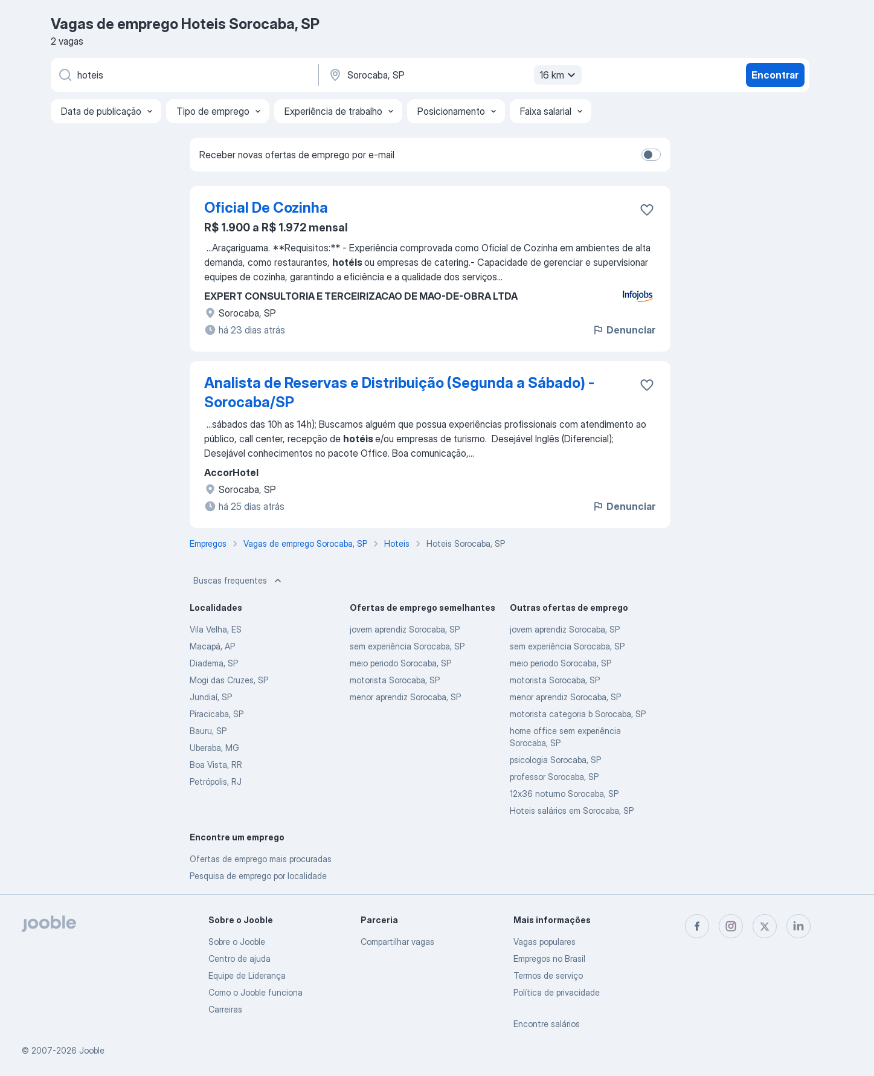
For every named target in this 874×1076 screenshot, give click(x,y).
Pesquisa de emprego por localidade (258, 876)
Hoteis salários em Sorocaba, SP (572, 810)
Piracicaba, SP (216, 714)
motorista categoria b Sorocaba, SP (578, 714)
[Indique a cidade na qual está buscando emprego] (453, 75)
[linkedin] (798, 926)
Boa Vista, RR (216, 764)
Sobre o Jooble (236, 941)
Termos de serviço (548, 975)
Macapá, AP (212, 646)
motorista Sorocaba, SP (395, 680)
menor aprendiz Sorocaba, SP (405, 697)
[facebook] (697, 926)
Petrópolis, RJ (216, 781)
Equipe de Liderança (247, 975)
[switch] (651, 155)
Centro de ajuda (239, 958)
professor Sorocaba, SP (554, 777)
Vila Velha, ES (216, 629)
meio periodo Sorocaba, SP (400, 663)
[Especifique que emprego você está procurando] (184, 75)
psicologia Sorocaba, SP (555, 760)
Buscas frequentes (238, 581)
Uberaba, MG (214, 748)
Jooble (91, 1050)
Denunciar (623, 330)
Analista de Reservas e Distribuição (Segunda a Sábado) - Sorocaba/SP (399, 392)
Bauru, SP (208, 731)
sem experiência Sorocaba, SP (407, 646)
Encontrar (774, 75)
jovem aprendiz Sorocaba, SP (405, 629)
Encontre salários (546, 1024)
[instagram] (731, 926)
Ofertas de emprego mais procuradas (261, 859)
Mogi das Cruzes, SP (229, 680)
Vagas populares (544, 941)
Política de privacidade (556, 992)
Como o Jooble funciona (255, 992)
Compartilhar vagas (397, 941)
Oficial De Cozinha (266, 207)
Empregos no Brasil (549, 958)
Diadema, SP (214, 663)
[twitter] (765, 926)
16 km (559, 75)
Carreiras (225, 1009)
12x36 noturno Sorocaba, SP (564, 793)
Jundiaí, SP (211, 697)
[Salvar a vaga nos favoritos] (647, 209)
